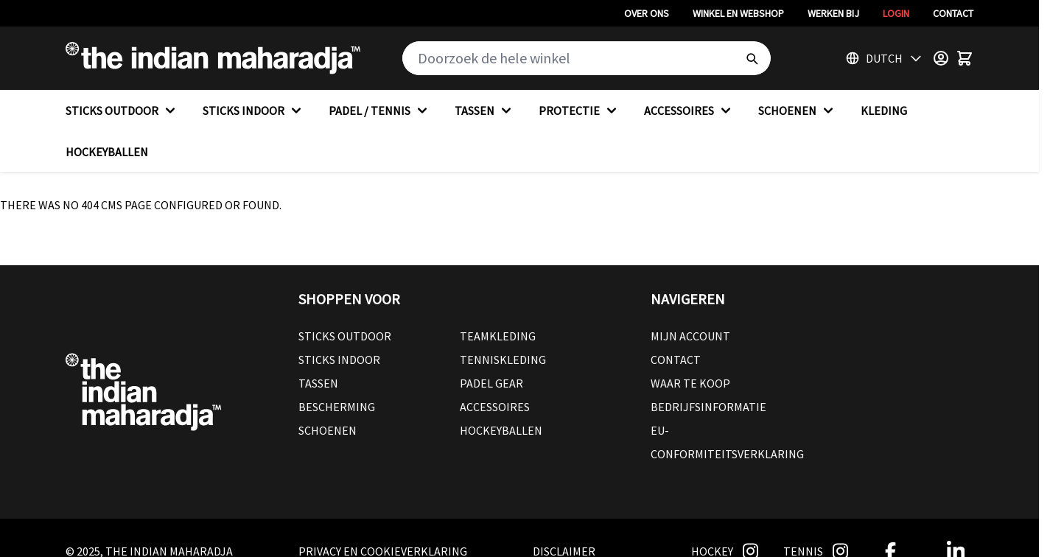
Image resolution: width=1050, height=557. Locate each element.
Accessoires (495, 406)
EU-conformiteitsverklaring (727, 442)
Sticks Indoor (339, 359)
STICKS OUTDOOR (122, 110)
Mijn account (690, 336)
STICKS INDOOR (254, 110)
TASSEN (485, 110)
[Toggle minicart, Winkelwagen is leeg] (964, 58)
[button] (459, 299)
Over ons (646, 13)
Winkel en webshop (738, 13)
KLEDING (884, 110)
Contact (953, 13)
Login (896, 13)
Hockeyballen (501, 430)
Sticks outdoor (344, 336)
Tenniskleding (503, 359)
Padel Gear (491, 383)
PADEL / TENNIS (380, 110)
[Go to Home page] (213, 58)
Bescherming (336, 406)
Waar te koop (690, 383)
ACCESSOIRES (689, 110)
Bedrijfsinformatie (708, 406)
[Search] (751, 58)
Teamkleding (498, 336)
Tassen (318, 383)
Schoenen (327, 430)
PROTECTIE (579, 110)
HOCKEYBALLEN (107, 151)
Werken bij (833, 13)
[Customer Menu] (941, 58)
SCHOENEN (797, 110)
